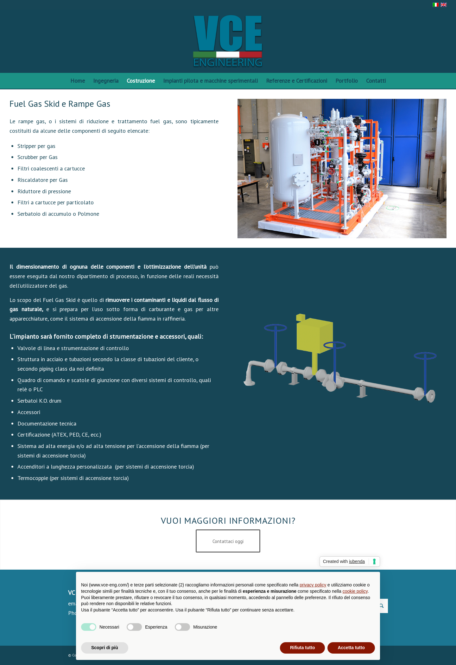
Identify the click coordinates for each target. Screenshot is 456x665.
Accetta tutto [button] (351, 647)
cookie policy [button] (355, 591)
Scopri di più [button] (104, 647)
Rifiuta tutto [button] (302, 647)
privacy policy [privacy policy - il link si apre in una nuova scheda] (313, 584)
